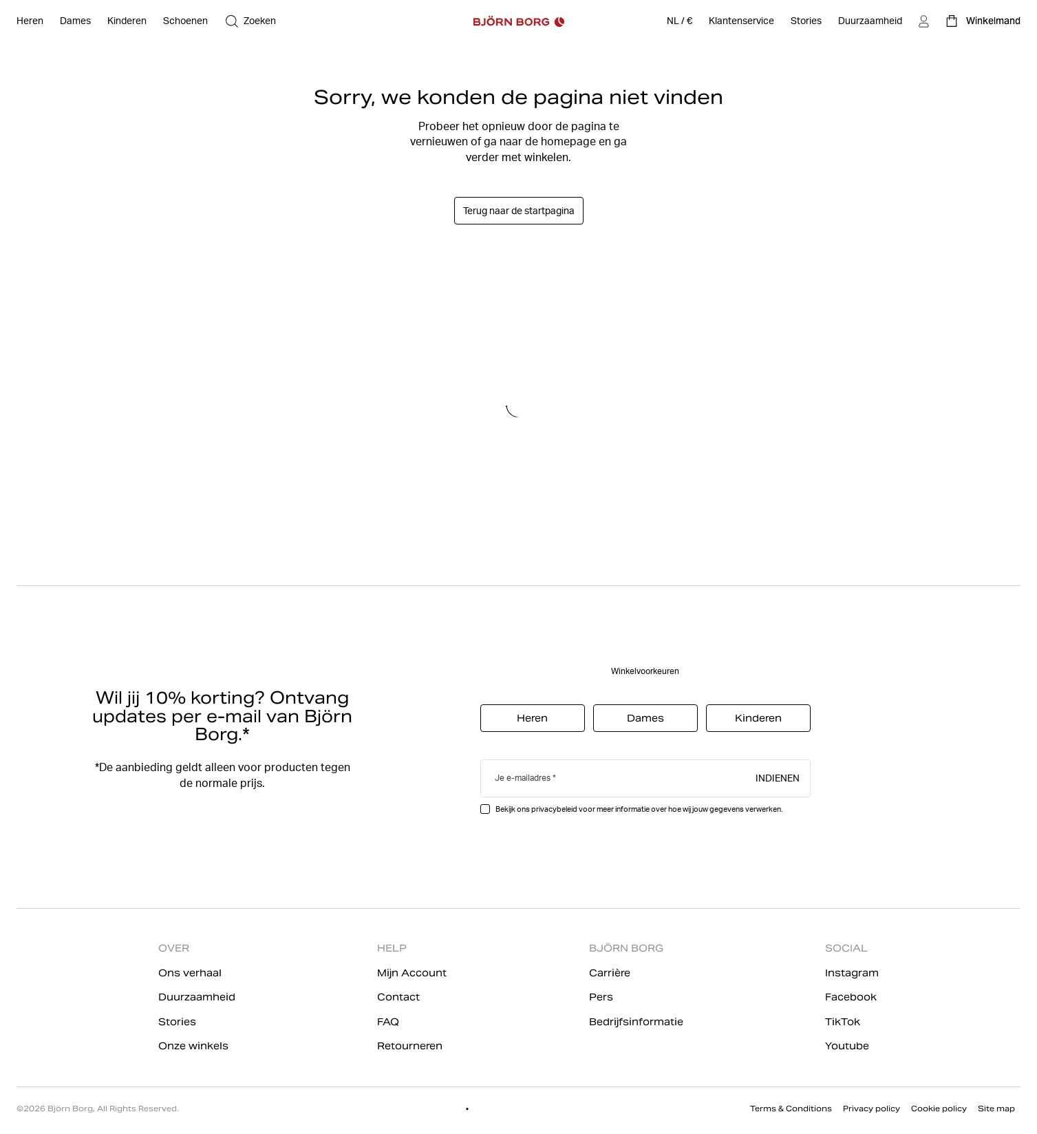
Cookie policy (939, 1108)
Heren (532, 718)
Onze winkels (193, 1046)
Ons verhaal (190, 973)
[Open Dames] (75, 21)
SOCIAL (846, 948)
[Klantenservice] (741, 21)
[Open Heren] (30, 21)
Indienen (778, 777)
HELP (392, 948)
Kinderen (758, 718)
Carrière (609, 973)
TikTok (842, 1022)
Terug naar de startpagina (519, 210)
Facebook (851, 997)
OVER (173, 948)
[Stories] (806, 21)
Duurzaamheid (196, 997)
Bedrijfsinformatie (636, 1022)
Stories (177, 1022)
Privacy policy (871, 1108)
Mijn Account (412, 973)
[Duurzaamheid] (870, 21)
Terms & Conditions (791, 1108)
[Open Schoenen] (185, 21)
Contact (398, 997)
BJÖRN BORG (626, 948)
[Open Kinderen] (127, 21)
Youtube (847, 1046)
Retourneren (409, 1046)
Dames (645, 718)
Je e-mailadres (522, 778)
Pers (601, 997)
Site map (996, 1108)
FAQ (388, 1022)
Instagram (852, 973)
